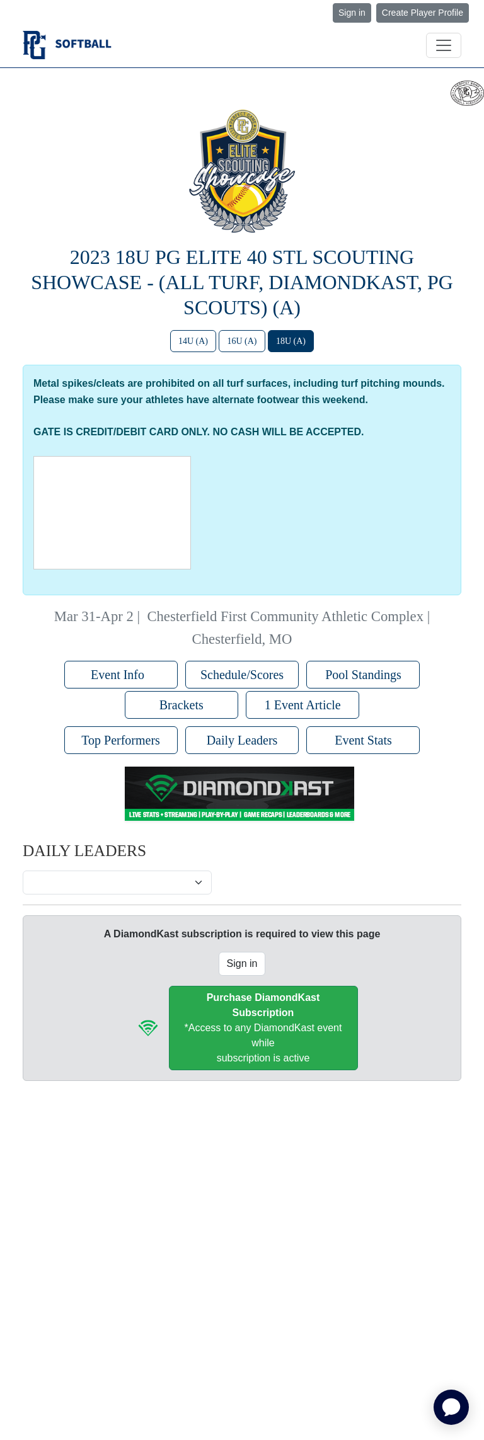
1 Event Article (303, 705)
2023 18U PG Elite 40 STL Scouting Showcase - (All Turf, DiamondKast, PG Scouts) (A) (242, 282)
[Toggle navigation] (443, 45)
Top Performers (120, 740)
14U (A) (193, 341)
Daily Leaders (242, 740)
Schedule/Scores (242, 675)
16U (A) (241, 341)
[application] (451, 1407)
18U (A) (291, 341)
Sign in (352, 13)
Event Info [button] (121, 675)
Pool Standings (363, 675)
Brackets (181, 705)
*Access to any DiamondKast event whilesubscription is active (263, 1027)
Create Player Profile (422, 13)
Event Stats (363, 740)
